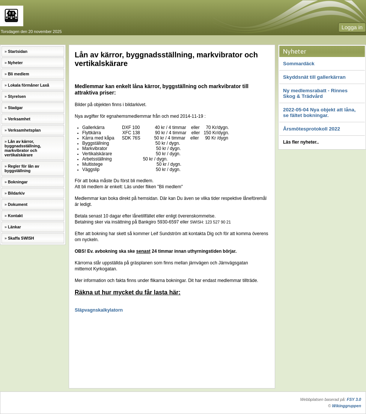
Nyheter (15, 62)
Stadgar (15, 107)
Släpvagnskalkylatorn (99, 310)
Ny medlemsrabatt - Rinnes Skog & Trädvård (315, 93)
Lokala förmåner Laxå (28, 85)
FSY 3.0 (354, 399)
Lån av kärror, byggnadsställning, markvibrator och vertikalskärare (23, 148)
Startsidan (17, 51)
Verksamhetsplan (24, 130)
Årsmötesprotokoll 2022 (311, 129)
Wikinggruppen (346, 406)
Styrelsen (17, 96)
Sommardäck (299, 63)
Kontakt (15, 215)
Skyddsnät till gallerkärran (314, 77)
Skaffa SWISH (21, 238)
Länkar (14, 227)
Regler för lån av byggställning (22, 168)
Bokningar (18, 182)
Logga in (352, 27)
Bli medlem (18, 74)
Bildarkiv (16, 193)
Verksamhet (19, 119)
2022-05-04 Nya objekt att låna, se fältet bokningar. (319, 112)
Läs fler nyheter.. (301, 142)
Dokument (17, 204)
